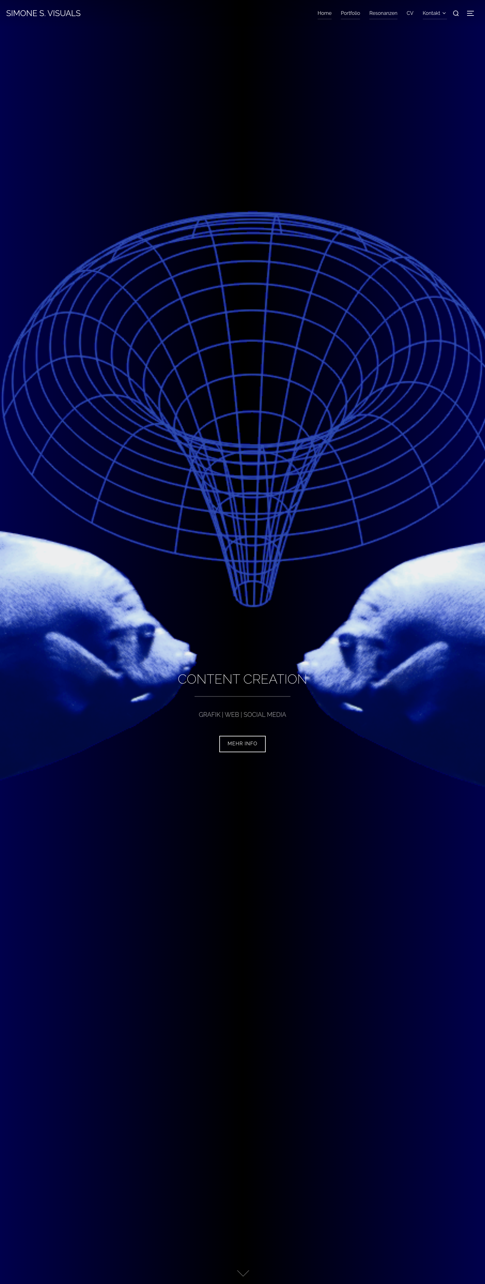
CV (410, 13)
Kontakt (435, 13)
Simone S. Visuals (43, 13)
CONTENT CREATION (242, 679)
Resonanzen (383, 13)
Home (325, 13)
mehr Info (243, 744)
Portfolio (350, 13)
